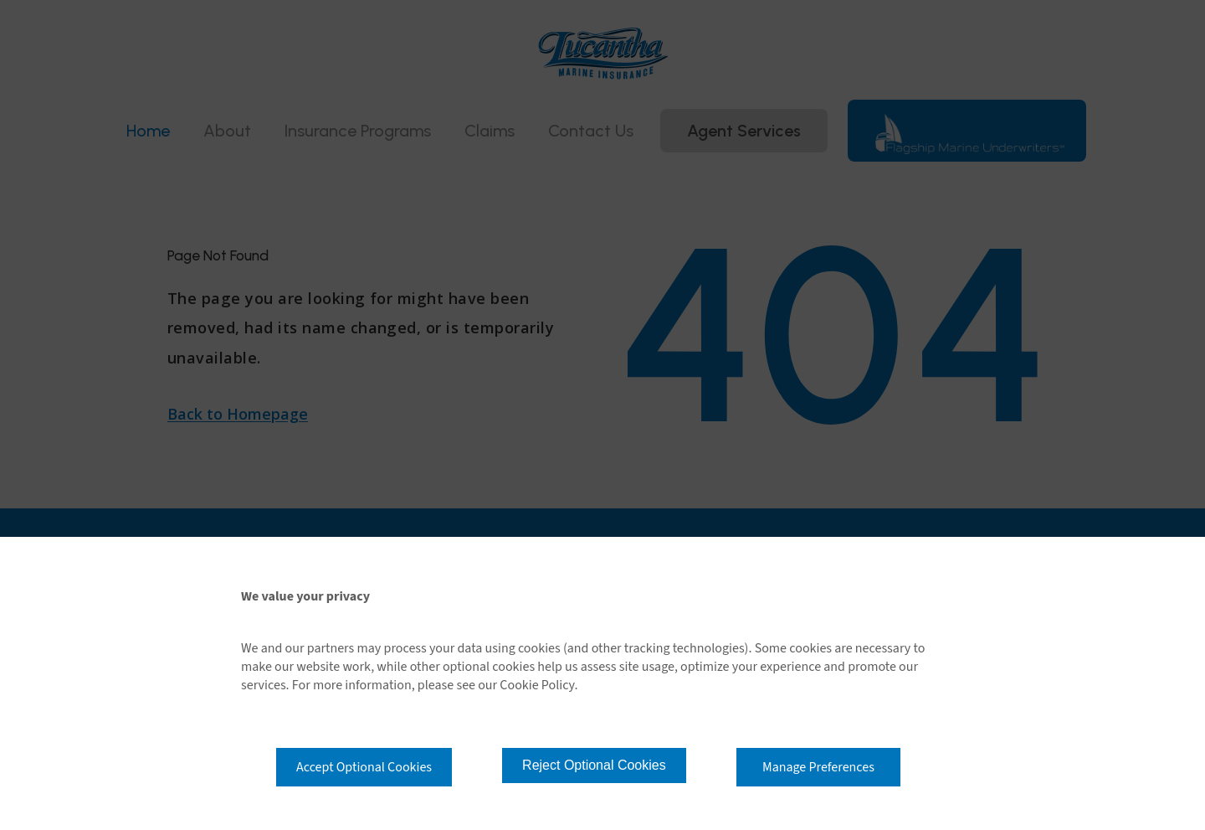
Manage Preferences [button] (818, 767)
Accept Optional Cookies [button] (364, 767)
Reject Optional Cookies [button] (594, 765)
